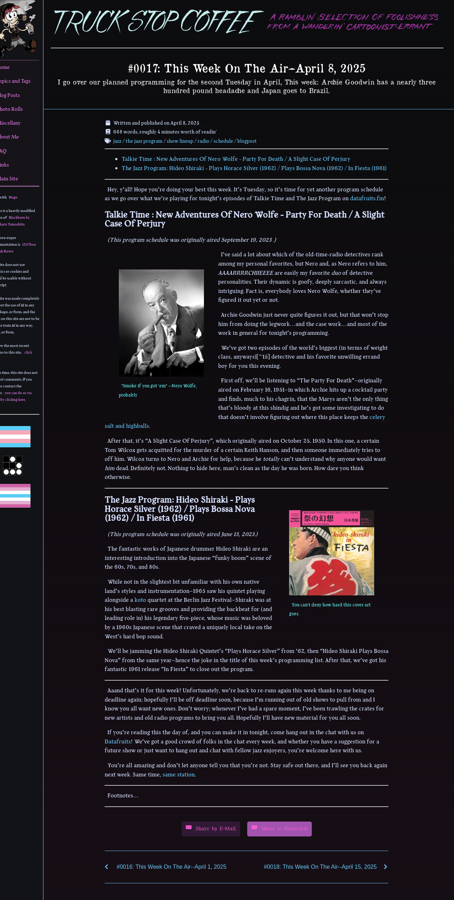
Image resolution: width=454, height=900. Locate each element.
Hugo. (27, 197)
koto (147, 599)
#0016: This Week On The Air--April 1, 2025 (178, 866)
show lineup (187, 140)
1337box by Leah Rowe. (27, 248)
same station (186, 773)
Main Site (17, 178)
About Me (18, 137)
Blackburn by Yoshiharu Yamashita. (24, 221)
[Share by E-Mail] (217, 827)
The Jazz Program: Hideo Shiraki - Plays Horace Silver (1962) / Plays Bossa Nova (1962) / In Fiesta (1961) (261, 167)
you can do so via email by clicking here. (25, 396)
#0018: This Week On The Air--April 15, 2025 (327, 866)
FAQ (12, 151)
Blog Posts (18, 95)
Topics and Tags (24, 81)
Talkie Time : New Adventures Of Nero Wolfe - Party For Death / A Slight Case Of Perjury (243, 158)
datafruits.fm (374, 197)
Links (13, 165)
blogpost (254, 140)
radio (210, 140)
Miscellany (19, 123)
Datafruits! (126, 740)
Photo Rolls (20, 109)
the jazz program (151, 140)
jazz (124, 140)
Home (13, 67)
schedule (230, 140)
